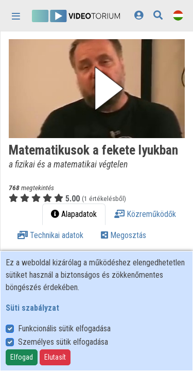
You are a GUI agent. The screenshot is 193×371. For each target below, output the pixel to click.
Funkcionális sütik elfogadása (64, 328)
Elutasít (55, 357)
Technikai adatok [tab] (50, 235)
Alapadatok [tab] (74, 214)
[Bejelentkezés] (138, 15)
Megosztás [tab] (123, 235)
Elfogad (21, 357)
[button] (97, 88)
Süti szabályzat (32, 308)
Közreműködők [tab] (145, 214)
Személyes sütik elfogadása (63, 342)
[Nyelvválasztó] (178, 15)
